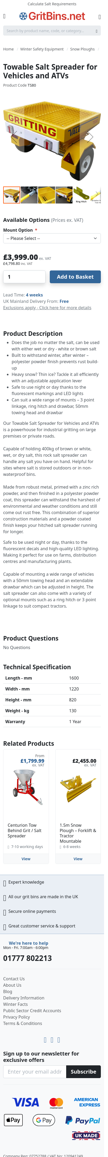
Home (8, 49)
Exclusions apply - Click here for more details (47, 308)
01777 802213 (27, 958)
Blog (7, 991)
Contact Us (14, 979)
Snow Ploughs (82, 49)
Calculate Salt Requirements (52, 3)
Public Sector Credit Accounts (32, 1011)
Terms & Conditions (22, 1023)
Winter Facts (15, 1004)
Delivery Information (23, 998)
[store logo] (52, 16)
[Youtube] (46, 1038)
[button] (13, 137)
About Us (12, 985)
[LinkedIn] (53, 1038)
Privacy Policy (16, 1017)
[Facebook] (58, 1038)
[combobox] (52, 31)
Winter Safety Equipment (42, 49)
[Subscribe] (83, 1071)
